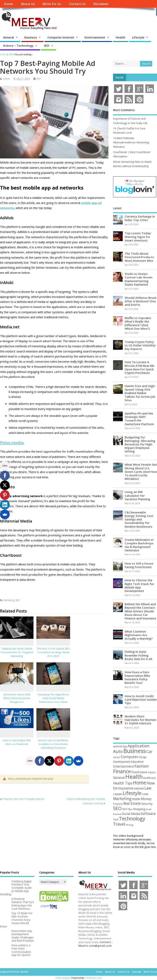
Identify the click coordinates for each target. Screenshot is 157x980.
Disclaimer (101, 4)
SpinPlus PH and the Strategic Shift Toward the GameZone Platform (139, 418)
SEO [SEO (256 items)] (117, 808)
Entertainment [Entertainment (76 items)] (123, 766)
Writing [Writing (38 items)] (129, 824)
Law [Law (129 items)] (147, 788)
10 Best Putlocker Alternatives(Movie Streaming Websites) (131, 142)
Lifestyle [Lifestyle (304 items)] (132, 793)
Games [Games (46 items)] (151, 772)
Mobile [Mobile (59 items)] (136, 799)
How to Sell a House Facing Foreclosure (139, 565)
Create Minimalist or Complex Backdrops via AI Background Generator (139, 545)
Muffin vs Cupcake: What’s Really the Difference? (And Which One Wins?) (138, 323)
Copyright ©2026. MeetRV (14, 971)
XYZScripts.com (94, 977)
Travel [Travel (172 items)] (119, 824)
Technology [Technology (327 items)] (132, 818)
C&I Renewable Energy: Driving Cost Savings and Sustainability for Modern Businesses (139, 519)
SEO (46, 45)
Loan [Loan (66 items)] (145, 794)
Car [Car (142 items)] (149, 751)
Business (30, 37)
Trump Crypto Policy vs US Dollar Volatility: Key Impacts (140, 345)
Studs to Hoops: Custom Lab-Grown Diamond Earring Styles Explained (138, 279)
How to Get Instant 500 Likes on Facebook (17, 742)
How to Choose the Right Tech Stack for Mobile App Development (139, 585)
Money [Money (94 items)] (146, 798)
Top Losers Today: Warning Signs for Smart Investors (138, 236)
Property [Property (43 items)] (118, 803)
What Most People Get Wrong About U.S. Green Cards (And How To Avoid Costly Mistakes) (141, 471)
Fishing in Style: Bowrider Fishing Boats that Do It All (138, 655)
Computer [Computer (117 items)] (129, 756)
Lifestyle (138, 37)
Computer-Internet (60, 37)
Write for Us (52, 4)
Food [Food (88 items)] (135, 772)
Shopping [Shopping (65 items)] (139, 809)
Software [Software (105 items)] (148, 813)
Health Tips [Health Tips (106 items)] (122, 783)
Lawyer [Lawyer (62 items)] (117, 794)
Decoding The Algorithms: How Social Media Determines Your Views (53, 698)
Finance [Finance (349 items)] (122, 771)
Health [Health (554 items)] (134, 777)
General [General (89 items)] (119, 777)
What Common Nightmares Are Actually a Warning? (139, 634)
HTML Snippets (63, 977)
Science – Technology (18, 45)
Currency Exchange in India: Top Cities (140, 218)
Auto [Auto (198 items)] (118, 751)
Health (120, 37)
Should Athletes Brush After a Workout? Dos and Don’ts (140, 301)
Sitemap (136, 971)
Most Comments (124, 110)
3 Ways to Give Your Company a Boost (23, 799)
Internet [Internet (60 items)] (139, 788)
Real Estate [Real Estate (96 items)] (132, 803)
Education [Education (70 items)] (137, 761)
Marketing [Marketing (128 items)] (122, 798)
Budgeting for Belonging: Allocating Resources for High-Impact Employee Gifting (140, 444)
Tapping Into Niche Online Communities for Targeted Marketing (17, 652)
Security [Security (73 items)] (147, 803)
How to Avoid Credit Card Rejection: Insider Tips (141, 699)
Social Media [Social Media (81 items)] (131, 814)
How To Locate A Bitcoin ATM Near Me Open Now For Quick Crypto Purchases (139, 367)
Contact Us (77, 4)
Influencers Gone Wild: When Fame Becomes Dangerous (16, 698)
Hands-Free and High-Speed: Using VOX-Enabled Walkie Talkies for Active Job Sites (140, 393)
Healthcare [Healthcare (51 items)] (149, 778)
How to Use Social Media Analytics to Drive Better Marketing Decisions (53, 744)
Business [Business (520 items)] (134, 750)
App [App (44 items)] (125, 746)
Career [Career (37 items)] (116, 757)
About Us (28, 4)
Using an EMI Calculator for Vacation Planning (137, 495)
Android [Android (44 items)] (117, 746)
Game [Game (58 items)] (143, 772)
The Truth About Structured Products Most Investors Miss (139, 257)
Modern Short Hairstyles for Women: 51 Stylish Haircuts (141, 719)
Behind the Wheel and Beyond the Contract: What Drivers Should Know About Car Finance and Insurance (140, 611)
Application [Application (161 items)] (138, 745)
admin (6, 78)
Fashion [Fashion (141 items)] (142, 766)
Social (119, 77)
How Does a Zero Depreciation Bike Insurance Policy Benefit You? (137, 677)
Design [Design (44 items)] (143, 757)
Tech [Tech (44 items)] (115, 819)
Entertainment (95, 37)
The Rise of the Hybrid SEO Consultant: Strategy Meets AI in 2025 (53, 652)
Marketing (8, 600)
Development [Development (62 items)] (121, 761)
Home (8, 4)
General (8, 37)
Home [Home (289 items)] (139, 782)
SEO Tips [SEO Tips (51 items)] (127, 809)
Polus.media (11, 442)
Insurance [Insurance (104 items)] (125, 788)
